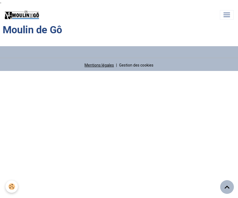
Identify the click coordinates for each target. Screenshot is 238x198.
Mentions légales (99, 65)
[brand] (23, 15)
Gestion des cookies (136, 65)
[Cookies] (11, 186)
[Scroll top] (227, 187)
